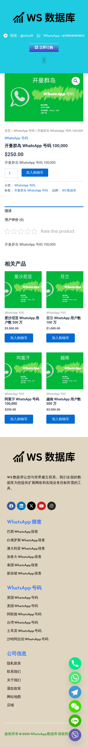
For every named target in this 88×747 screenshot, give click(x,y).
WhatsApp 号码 (24, 130)
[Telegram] (75, 692)
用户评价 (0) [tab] (14, 220)
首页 (8, 130)
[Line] (75, 720)
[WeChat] (75, 706)
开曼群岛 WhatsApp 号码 (31, 190)
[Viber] (75, 735)
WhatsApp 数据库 (43, 733)
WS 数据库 (69, 190)
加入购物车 (35, 172)
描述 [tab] (8, 211)
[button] (44, 60)
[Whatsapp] (75, 678)
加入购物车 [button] (19, 338)
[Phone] (75, 663)
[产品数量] (11, 173)
